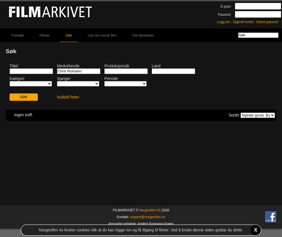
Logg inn (223, 22)
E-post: (226, 6)
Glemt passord (267, 22)
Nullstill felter (68, 97)
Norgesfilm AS (150, 210)
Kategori (17, 78)
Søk (68, 35)
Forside (18, 35)
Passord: (224, 15)
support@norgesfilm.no (147, 217)
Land (156, 66)
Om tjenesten (143, 35)
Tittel (14, 66)
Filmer (44, 35)
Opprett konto (243, 22)
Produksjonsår (117, 66)
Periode (111, 78)
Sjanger (63, 78)
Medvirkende (68, 66)
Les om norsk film (102, 35)
